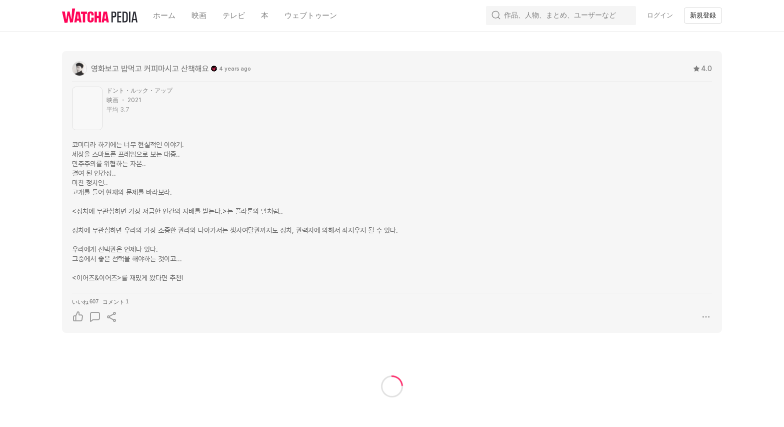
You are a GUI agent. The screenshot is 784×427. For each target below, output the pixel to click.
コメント (115, 301)
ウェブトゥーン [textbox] (310, 15)
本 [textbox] (264, 15)
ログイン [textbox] (660, 15)
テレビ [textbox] (233, 15)
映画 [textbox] (199, 15)
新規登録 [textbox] (703, 15)
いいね (85, 301)
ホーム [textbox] (164, 15)
